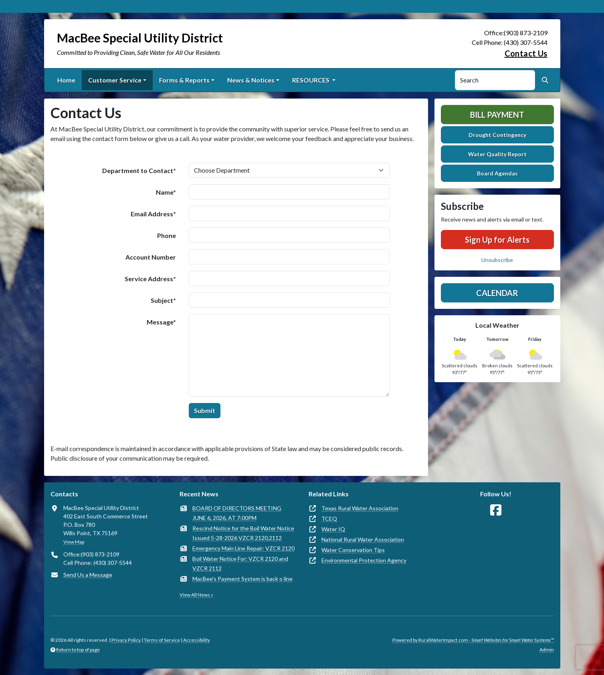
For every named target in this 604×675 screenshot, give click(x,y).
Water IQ (333, 529)
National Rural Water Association (362, 539)
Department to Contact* (139, 170)
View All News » (196, 595)
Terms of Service (162, 640)
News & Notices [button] (251, 80)
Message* (161, 322)
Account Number (150, 257)
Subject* (163, 300)
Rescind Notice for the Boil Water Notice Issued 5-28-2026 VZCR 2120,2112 (243, 533)
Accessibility (196, 640)
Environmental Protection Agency (363, 560)
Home (66, 80)
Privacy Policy (126, 640)
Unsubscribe (497, 259)
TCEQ (329, 518)
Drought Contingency (497, 134)
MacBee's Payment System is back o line (242, 578)
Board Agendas (497, 173)
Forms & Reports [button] (184, 80)
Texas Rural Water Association (359, 508)
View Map (73, 542)
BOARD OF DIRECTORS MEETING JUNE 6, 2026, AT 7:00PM (236, 513)
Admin (546, 650)
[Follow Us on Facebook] (495, 510)
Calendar (497, 293)
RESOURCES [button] (311, 80)
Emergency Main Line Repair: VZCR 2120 (243, 548)
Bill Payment (497, 114)
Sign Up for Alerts (497, 239)
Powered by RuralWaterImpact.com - (473, 640)
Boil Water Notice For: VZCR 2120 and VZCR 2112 (240, 563)
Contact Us (526, 53)
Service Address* (150, 278)
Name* (166, 192)
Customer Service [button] (114, 80)
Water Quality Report (497, 154)
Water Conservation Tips (353, 549)
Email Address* (153, 214)
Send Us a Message (87, 574)
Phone (166, 235)
